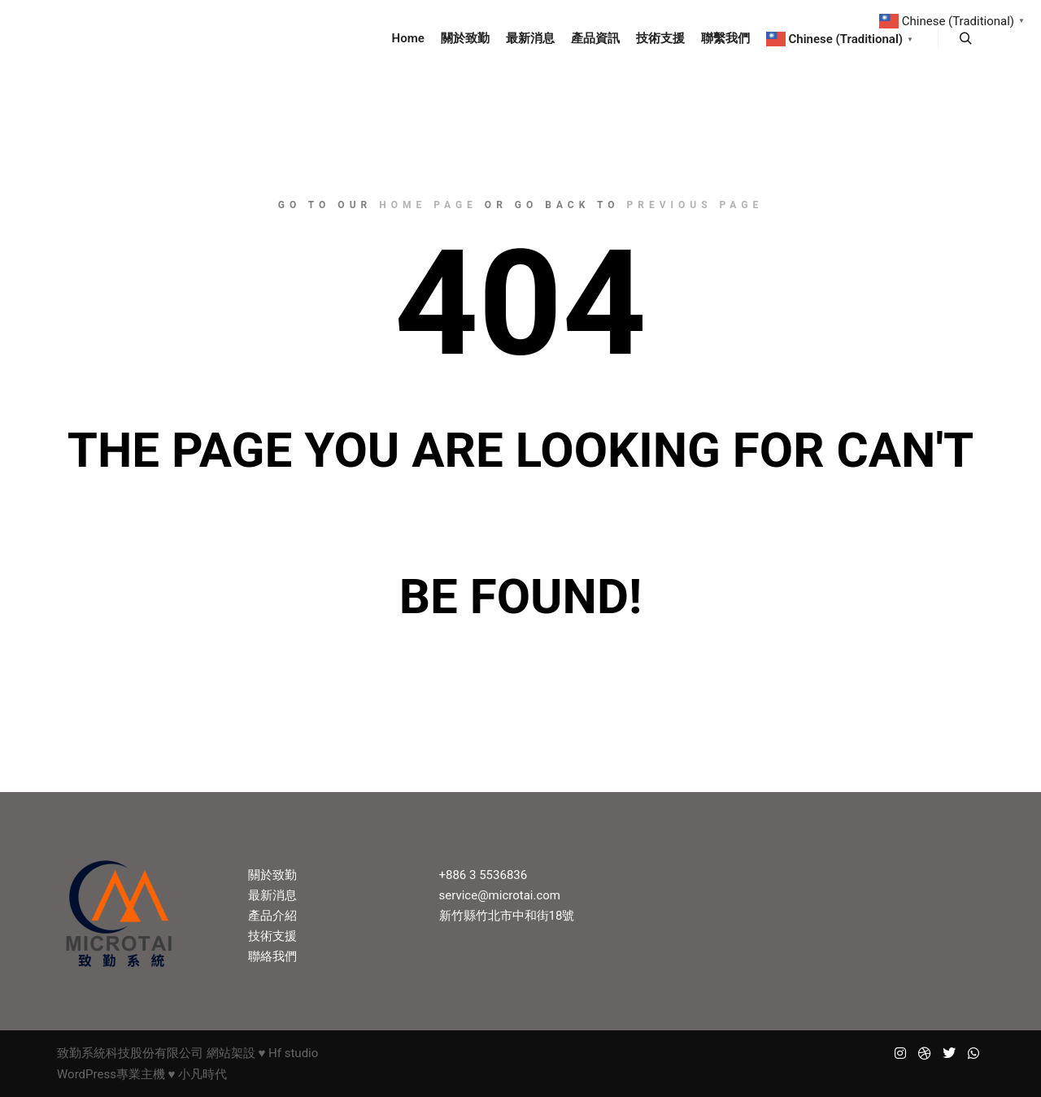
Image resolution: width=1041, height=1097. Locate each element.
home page (428, 205)
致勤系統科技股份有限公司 (130, 1053)
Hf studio (293, 1053)
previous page (695, 205)
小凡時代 (202, 1074)
